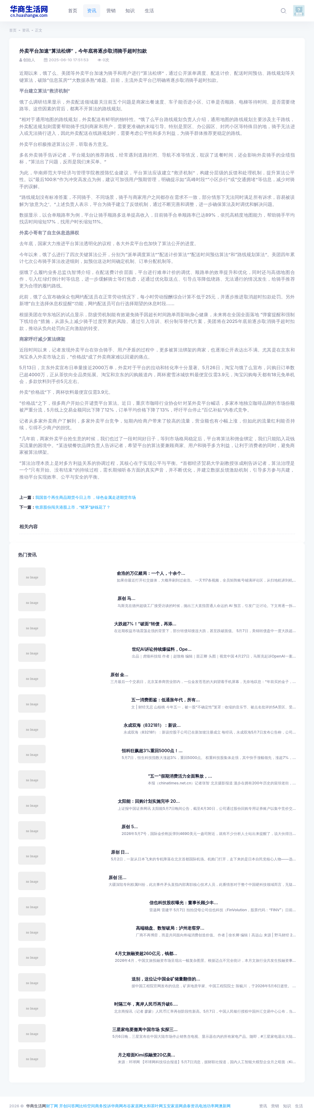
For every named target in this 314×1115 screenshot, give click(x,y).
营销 (275, 1105)
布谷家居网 (133, 1105)
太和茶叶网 (153, 1105)
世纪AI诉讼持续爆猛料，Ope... (162, 649)
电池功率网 (209, 1105)
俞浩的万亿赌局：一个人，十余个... (151, 573)
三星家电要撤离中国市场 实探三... (145, 1029)
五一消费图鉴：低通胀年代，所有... (165, 699)
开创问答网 (69, 1105)
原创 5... (129, 826)
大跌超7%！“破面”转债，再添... (145, 623)
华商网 (117, 1105)
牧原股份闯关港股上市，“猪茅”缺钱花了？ (72, 507)
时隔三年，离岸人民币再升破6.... (146, 1004)
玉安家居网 (173, 1105)
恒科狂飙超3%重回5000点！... (152, 750)
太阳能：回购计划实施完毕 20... (149, 801)
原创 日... (120, 852)
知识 (287, 1105)
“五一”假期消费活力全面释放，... (180, 776)
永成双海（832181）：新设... (152, 725)
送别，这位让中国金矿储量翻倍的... (166, 978)
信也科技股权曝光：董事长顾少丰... (183, 902)
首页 (13, 30)
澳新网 (225, 1105)
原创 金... (119, 674)
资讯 (25, 30)
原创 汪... (118, 877)
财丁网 (52, 1105)
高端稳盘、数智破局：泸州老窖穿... (170, 928)
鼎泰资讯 (191, 1105)
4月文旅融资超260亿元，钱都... (146, 953)
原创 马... (126, 598)
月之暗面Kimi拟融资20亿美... (146, 1054)
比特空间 (87, 1105)
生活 (299, 1105)
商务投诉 (103, 1105)
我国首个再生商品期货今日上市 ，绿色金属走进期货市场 (85, 497)
